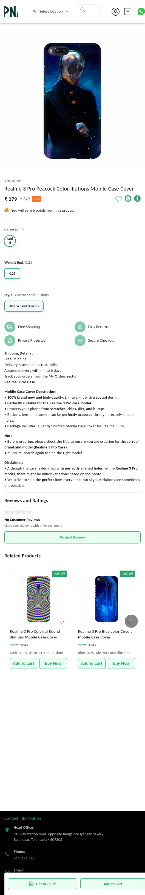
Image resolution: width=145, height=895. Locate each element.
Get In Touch (42, 884)
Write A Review (72, 537)
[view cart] (127, 11)
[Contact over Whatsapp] (141, 11)
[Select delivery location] (51, 11)
